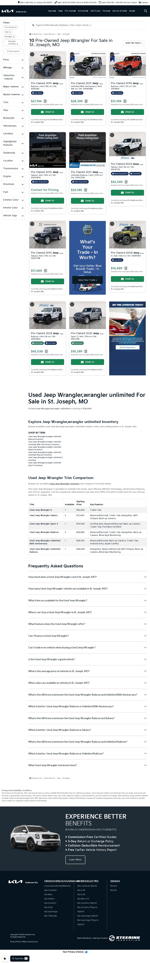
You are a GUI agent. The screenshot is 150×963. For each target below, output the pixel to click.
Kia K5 (113, 890)
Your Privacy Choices (75, 952)
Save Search (13, 51)
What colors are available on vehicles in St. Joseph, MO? (58, 682)
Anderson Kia (29, 934)
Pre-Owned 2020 (98, 333)
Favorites (20, 958)
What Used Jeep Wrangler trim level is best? (52, 765)
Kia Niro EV (83, 899)
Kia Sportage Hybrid (87, 916)
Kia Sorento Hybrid (87, 903)
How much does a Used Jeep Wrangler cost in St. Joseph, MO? (62, 576)
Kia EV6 (81, 890)
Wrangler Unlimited (12, 42)
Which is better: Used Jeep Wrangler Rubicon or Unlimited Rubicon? (66, 753)
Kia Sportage (50, 911)
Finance (106, 11)
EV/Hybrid (83, 11)
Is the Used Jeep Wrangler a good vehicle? (51, 659)
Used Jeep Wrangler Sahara (43, 515)
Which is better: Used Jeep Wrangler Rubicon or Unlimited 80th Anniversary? (70, 706)
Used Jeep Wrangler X (41, 510)
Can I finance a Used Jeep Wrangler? (48, 635)
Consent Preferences (5, 959)
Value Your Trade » (87, 280)
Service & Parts (119, 11)
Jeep (7, 32)
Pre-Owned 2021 (91, 83)
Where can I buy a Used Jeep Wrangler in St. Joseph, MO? (60, 612)
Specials (52, 11)
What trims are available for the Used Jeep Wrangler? (57, 600)
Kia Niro (48, 894)
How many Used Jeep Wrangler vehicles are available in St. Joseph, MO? (67, 588)
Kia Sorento (50, 903)
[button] (45, 101)
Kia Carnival (50, 890)
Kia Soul (48, 907)
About (132, 11)
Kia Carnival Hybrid (87, 886)
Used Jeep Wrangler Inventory (64, 484)
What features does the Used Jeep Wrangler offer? (56, 623)
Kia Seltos (49, 899)
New (60, 11)
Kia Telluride (50, 916)
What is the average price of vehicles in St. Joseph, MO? (59, 671)
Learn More (75, 859)
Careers (143, 3)
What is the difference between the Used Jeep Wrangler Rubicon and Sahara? (71, 718)
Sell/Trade (95, 11)
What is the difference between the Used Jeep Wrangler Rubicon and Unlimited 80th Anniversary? (82, 694)
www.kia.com (33, 942)
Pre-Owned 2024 (51, 333)
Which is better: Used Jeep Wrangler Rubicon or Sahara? (59, 729)
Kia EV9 (81, 894)
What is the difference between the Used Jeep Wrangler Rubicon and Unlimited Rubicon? (77, 741)
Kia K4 (113, 886)
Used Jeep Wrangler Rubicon (44, 532)
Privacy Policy (15, 942)
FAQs (24, 942)
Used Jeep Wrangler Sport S (44, 524)
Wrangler (8, 37)
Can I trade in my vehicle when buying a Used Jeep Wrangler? (62, 647)
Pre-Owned (70, 11)
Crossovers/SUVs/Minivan (57, 886)
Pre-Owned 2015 (58, 83)
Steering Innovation (100, 938)
